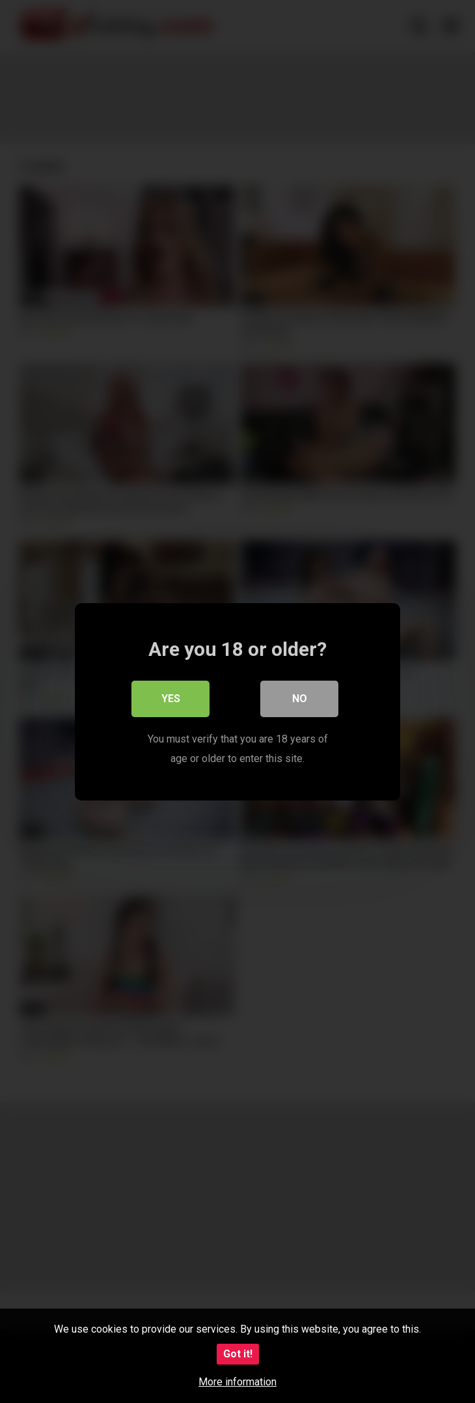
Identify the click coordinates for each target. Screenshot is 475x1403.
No (299, 698)
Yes (170, 698)
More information (237, 1382)
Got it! (237, 1354)
